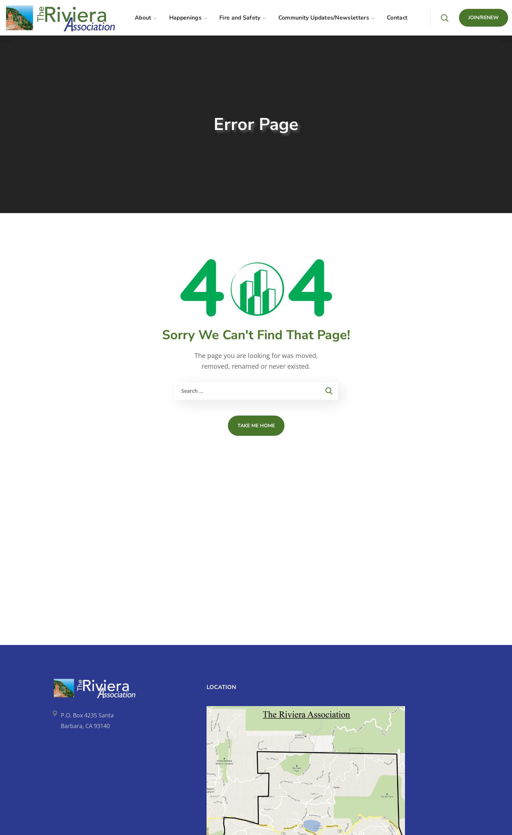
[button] (444, 18)
